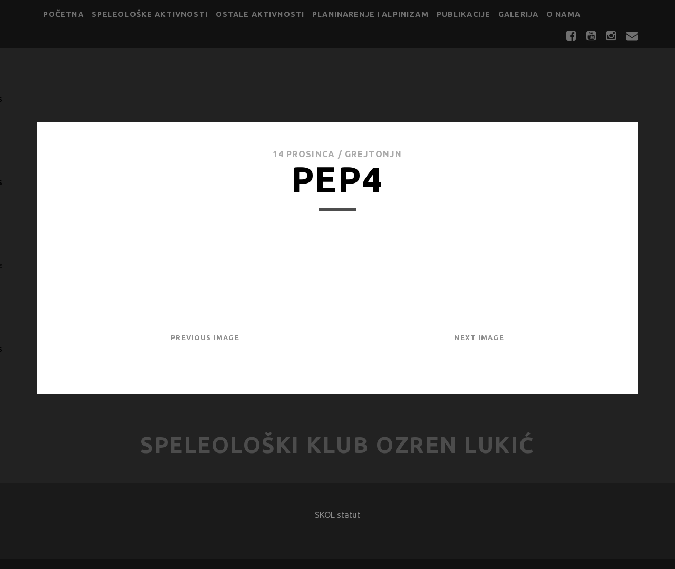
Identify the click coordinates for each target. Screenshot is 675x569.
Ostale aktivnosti (260, 14)
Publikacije (464, 14)
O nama (563, 14)
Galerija (518, 14)
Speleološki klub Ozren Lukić (337, 444)
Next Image (479, 337)
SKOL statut (337, 514)
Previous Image (205, 337)
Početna (63, 14)
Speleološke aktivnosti (150, 14)
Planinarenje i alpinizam (370, 14)
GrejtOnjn (373, 154)
